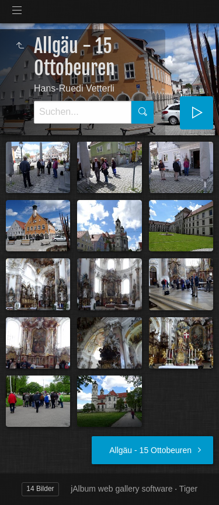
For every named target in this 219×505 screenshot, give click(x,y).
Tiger (188, 488)
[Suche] (82, 112)
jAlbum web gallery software (121, 488)
